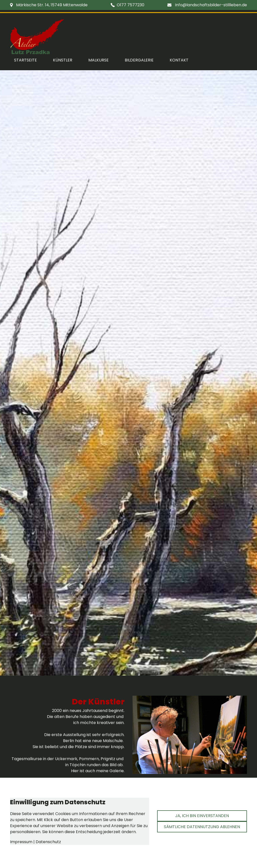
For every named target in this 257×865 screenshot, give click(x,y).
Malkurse (98, 60)
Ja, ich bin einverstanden (202, 816)
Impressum (21, 842)
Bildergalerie (139, 60)
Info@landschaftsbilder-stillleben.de (211, 5)
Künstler (62, 60)
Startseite (25, 60)
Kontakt (179, 60)
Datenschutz (48, 842)
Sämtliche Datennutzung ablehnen (202, 827)
